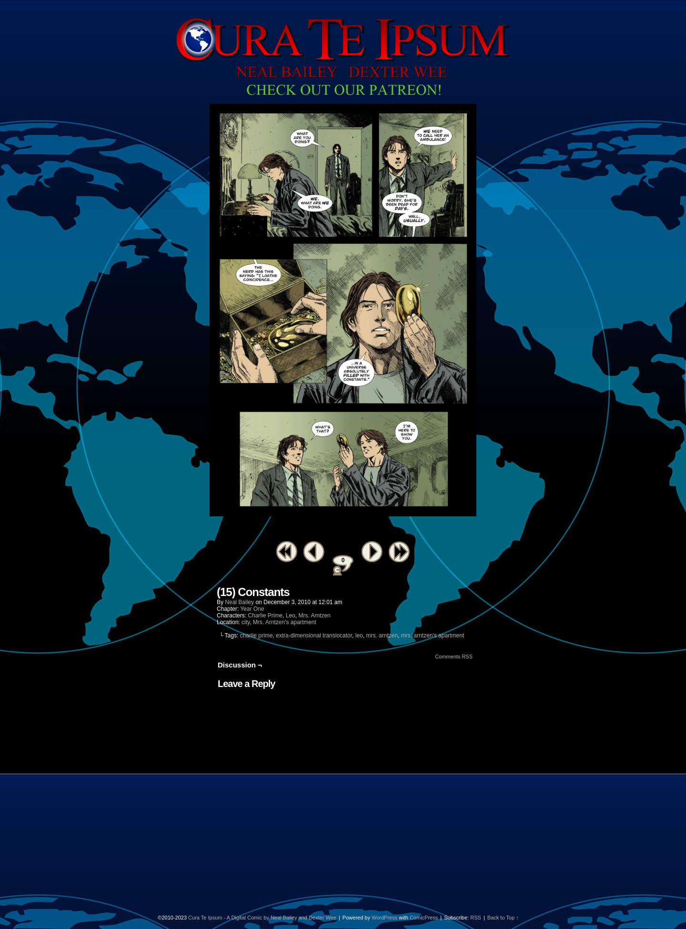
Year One (252, 609)
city (246, 622)
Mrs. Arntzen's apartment (284, 622)
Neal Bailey (239, 602)
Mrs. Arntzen (314, 615)
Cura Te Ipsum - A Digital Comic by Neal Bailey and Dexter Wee (262, 917)
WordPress (384, 917)
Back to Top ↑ (503, 917)
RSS (475, 917)
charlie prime (256, 635)
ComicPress (424, 917)
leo (359, 635)
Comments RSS (454, 656)
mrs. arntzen (382, 635)
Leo (290, 615)
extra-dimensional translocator (314, 635)
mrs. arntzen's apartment (432, 635)
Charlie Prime (265, 615)
